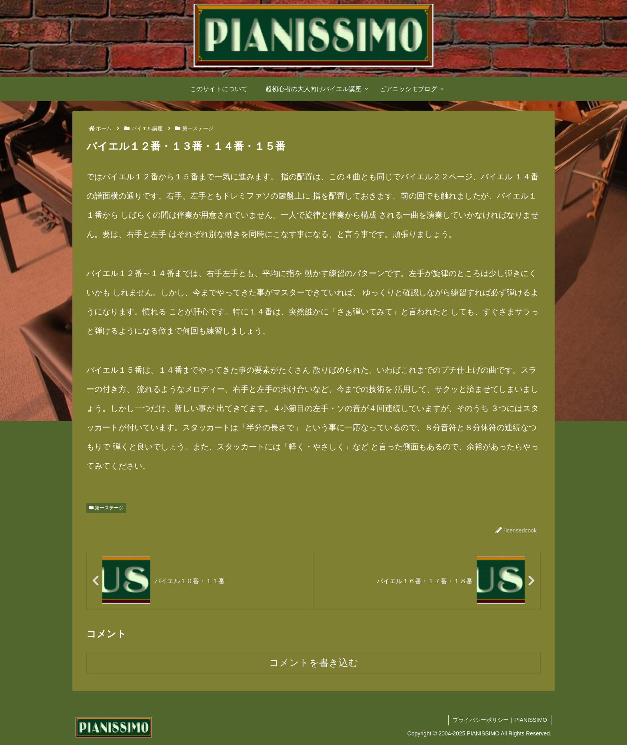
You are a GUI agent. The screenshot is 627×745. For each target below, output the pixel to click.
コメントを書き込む (313, 662)
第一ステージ (106, 508)
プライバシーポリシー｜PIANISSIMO (500, 720)
